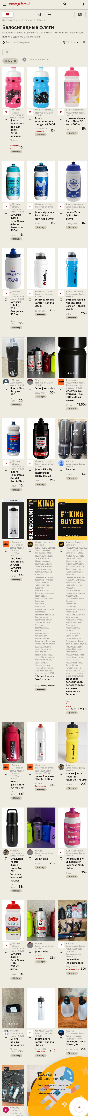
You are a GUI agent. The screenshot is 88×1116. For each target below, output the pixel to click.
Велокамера (40, 553)
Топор (37, 662)
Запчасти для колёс (43, 556)
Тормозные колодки (44, 566)
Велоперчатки (41, 617)
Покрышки (45, 550)
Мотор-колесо (47, 657)
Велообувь (39, 614)
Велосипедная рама (44, 654)
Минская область (44, 110)
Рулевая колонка (42, 665)
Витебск (39, 380)
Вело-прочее (40, 652)
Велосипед (48, 542)
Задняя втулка (48, 644)
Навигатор (46, 649)
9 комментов (72, 969)
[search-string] (20, 42)
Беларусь (72, 380)
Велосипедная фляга (44, 112)
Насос (37, 657)
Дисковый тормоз (43, 558)
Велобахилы (40, 604)
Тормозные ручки (43, 569)
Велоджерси (40, 612)
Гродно (15, 1030)
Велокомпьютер (42, 590)
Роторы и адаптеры (43, 563)
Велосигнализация (43, 660)
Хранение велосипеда (44, 593)
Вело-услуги (47, 668)
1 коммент (40, 131)
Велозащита (40, 641)
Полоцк (71, 1030)
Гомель (71, 461)
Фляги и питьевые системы (17, 550)
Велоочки (49, 614)
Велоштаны (40, 620)
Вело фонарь (40, 596)
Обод (48, 553)
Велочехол (39, 545)
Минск (15, 380)
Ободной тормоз (42, 561)
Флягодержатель (73, 954)
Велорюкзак (77, 657)
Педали (38, 585)
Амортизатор (41, 548)
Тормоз (38, 668)
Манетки (45, 582)
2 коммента (14, 145)
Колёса (44, 662)
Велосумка (39, 601)
